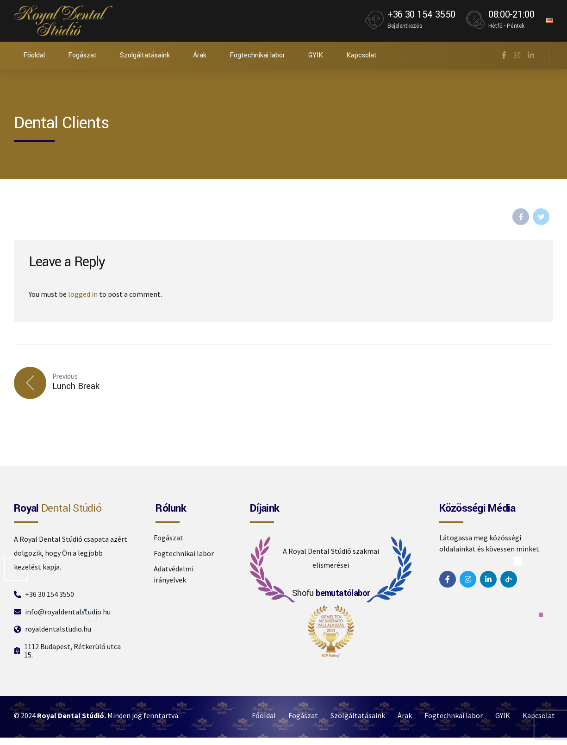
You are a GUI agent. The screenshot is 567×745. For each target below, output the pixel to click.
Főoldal (34, 55)
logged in (83, 294)
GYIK (315, 55)
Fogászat (82, 55)
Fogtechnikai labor (257, 55)
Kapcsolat (361, 55)
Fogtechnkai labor (453, 715)
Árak (199, 55)
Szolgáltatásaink (145, 55)
